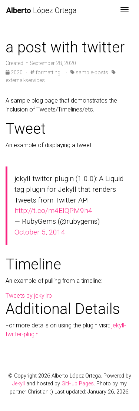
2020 (15, 72)
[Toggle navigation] (124, 10)
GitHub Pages (78, 384)
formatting (45, 72)
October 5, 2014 (39, 232)
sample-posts (89, 72)
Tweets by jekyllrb (29, 295)
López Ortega (41, 10)
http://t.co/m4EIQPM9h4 (53, 210)
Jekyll (18, 384)
